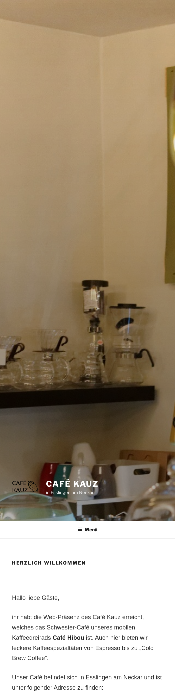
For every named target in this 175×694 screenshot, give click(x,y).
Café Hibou (68, 637)
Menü (87, 529)
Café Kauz (72, 484)
